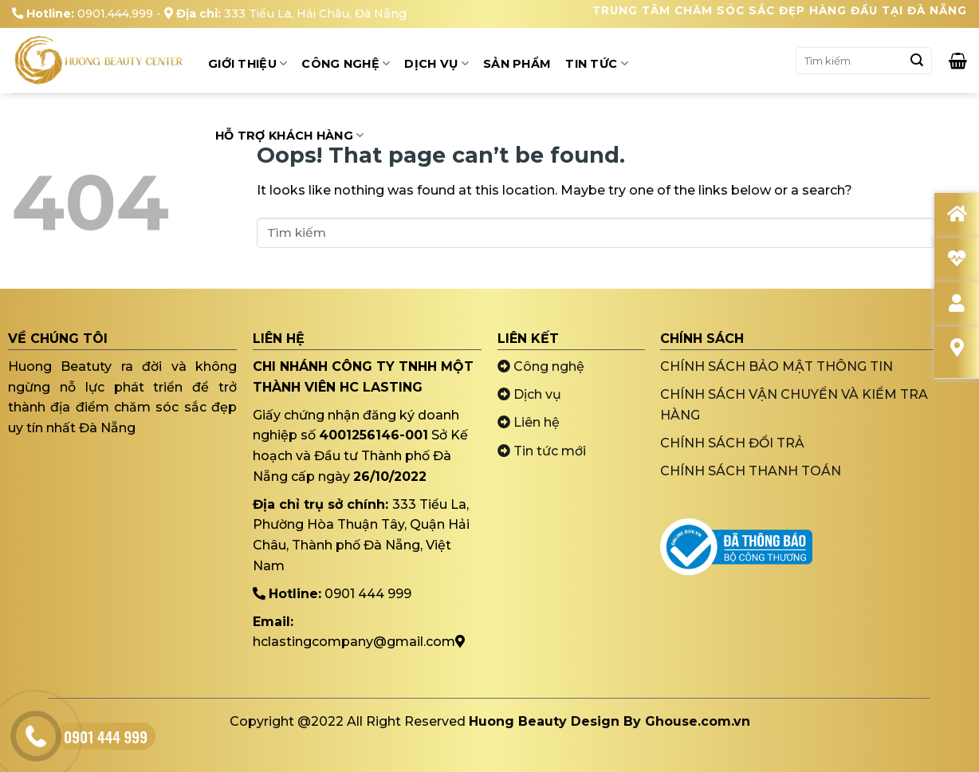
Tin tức (596, 63)
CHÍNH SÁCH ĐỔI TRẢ (732, 443)
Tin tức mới (541, 451)
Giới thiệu (247, 63)
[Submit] (916, 60)
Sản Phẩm (517, 64)
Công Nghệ (345, 63)
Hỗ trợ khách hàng (289, 135)
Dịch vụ (529, 394)
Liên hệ (528, 422)
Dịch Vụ (436, 63)
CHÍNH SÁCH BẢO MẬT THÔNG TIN (776, 366)
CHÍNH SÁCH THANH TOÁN (750, 471)
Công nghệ (540, 366)
